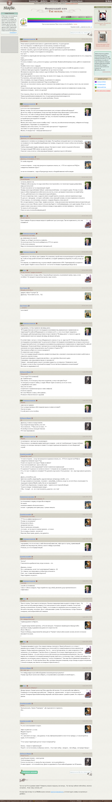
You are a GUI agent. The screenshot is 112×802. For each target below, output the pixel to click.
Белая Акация (24, 136)
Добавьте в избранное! (40, 801)
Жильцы (88, 17)
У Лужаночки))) (101, 84)
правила (85, 801)
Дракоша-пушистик (29, 39)
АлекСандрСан (106, 71)
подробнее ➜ (13, 32)
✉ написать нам (106, 801)
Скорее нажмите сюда (72, 3)
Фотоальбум (71, 17)
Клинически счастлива (27, 157)
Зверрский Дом (101, 87)
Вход (108, 1)
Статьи (57, 17)
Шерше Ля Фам (101, 81)
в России (79, 801)
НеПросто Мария (25, 372)
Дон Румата (23, 288)
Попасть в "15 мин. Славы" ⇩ (102, 7)
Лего (24, 216)
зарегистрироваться (57, 792)
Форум (63, 17)
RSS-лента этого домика (103, 90)
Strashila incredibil (25, 454)
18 (91, 27)
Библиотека (80, 17)
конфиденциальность (95, 801)
